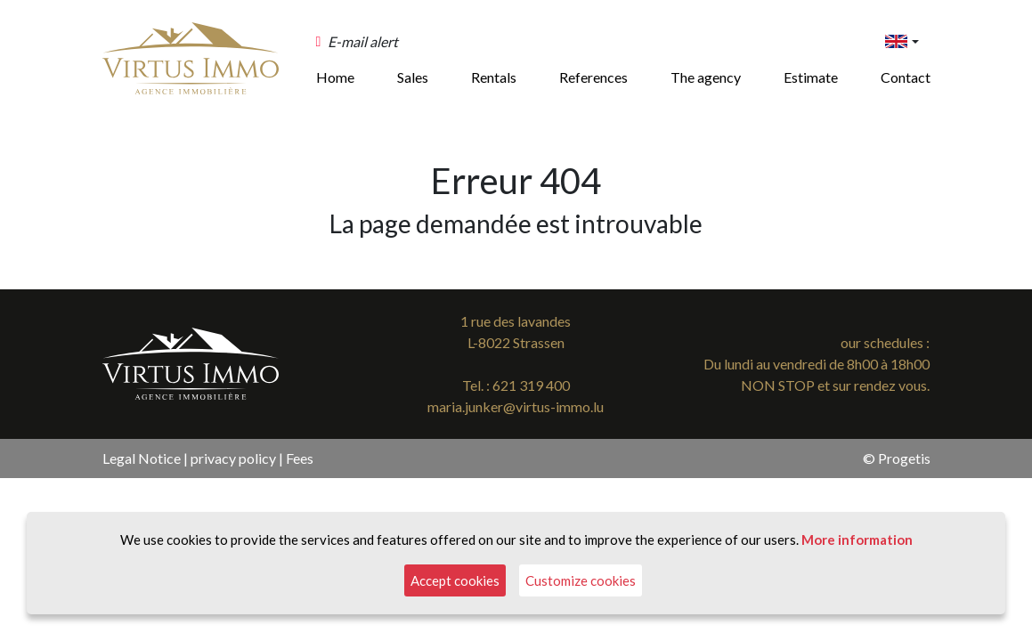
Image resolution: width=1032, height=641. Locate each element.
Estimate (811, 77)
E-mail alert (363, 41)
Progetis (904, 458)
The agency (705, 77)
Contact (905, 77)
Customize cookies (580, 580)
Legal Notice (141, 458)
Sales (412, 77)
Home (335, 77)
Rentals (493, 77)
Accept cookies (455, 580)
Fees (299, 458)
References (593, 77)
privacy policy (233, 458)
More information (857, 539)
